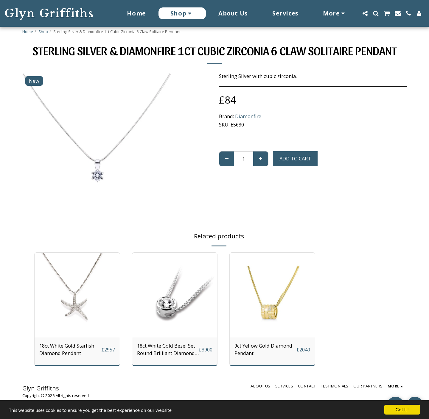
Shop (43, 31)
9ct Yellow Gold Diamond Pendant (263, 349)
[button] (365, 13)
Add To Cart (295, 158)
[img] (77, 295)
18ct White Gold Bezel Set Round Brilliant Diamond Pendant (166, 349)
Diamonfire (248, 116)
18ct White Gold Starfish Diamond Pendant (66, 349)
